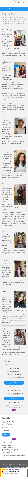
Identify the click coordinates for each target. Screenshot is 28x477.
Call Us (9, 9)
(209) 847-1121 (10, 427)
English (16, 1)
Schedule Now (14, 382)
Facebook (13, 410)
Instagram (15, 410)
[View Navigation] (2, 8)
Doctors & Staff (9, 364)
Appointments (21, 9)
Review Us (14, 398)
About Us (7, 361)
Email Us (6, 434)
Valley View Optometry (18, 464)
